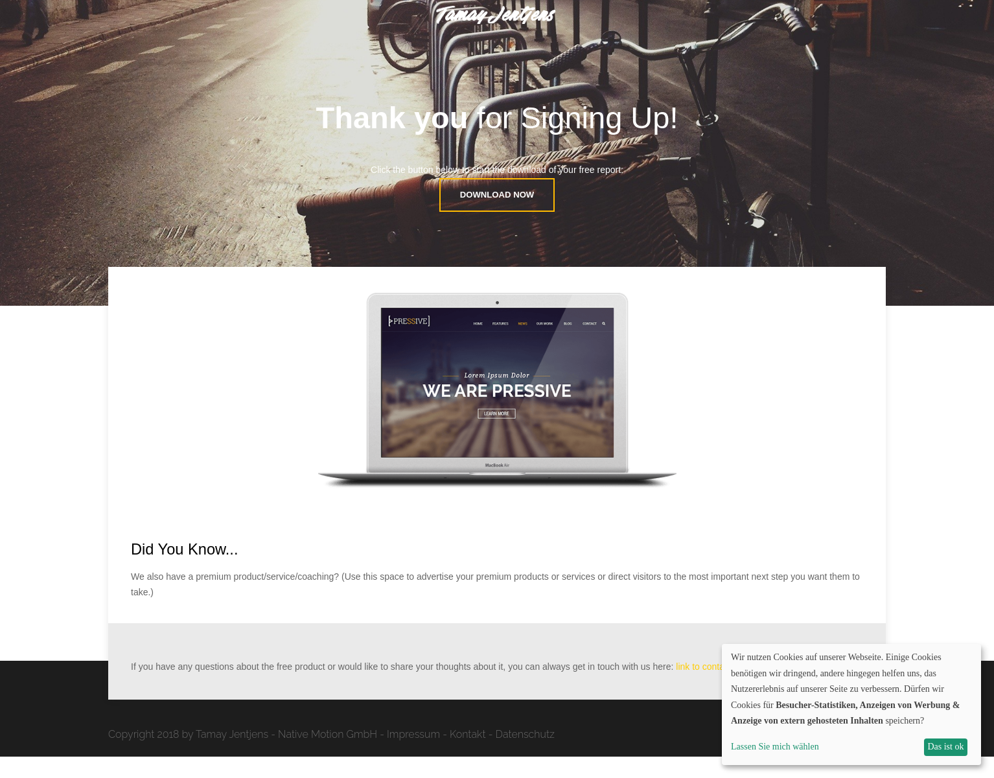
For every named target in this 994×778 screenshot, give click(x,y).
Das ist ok (945, 746)
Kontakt (468, 755)
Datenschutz (525, 755)
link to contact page (715, 688)
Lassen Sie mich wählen (775, 746)
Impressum (413, 755)
